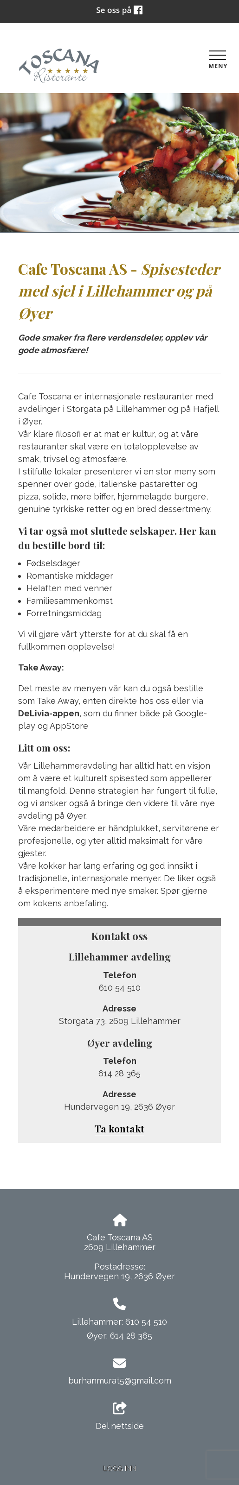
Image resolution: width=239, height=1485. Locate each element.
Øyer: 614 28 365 (119, 1335)
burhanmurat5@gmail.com (119, 1380)
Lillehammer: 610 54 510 (119, 1322)
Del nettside (120, 1416)
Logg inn (119, 1468)
